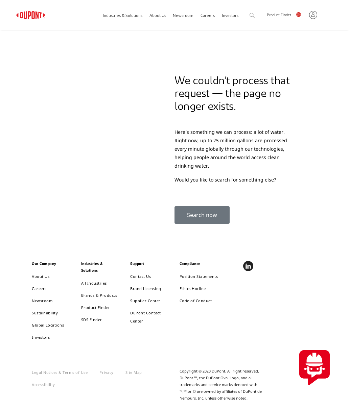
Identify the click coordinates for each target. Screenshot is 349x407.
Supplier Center (145, 300)
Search (259, 16)
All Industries (94, 283)
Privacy (106, 372)
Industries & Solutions (122, 16)
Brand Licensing (145, 288)
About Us (157, 16)
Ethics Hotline (193, 288)
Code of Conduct (196, 300)
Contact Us (140, 276)
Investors (41, 337)
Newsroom (183, 16)
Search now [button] (202, 215)
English (300, 16)
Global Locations (48, 325)
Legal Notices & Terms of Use (60, 372)
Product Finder (279, 15)
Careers (208, 16)
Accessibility (43, 384)
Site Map (133, 372)
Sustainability (45, 312)
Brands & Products (99, 295)
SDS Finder (91, 319)
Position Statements (199, 276)
